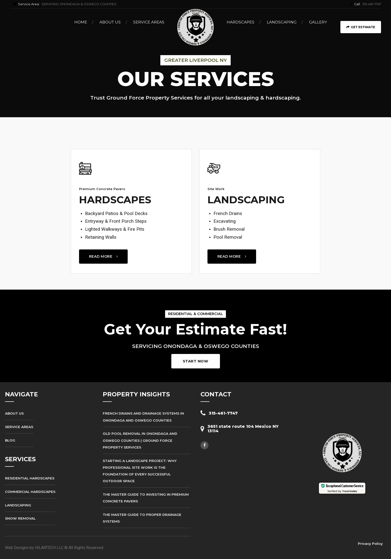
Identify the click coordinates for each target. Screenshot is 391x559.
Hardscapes (240, 22)
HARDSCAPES (115, 200)
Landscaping (281, 22)
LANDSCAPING (246, 200)
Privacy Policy (370, 544)
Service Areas (148, 22)
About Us (110, 22)
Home (80, 22)
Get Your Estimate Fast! (195, 329)
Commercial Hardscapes (30, 492)
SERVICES (20, 459)
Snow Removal (20, 518)
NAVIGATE (21, 394)
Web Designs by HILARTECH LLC (34, 547)
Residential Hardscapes (29, 478)
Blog (10, 440)
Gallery (318, 22)
